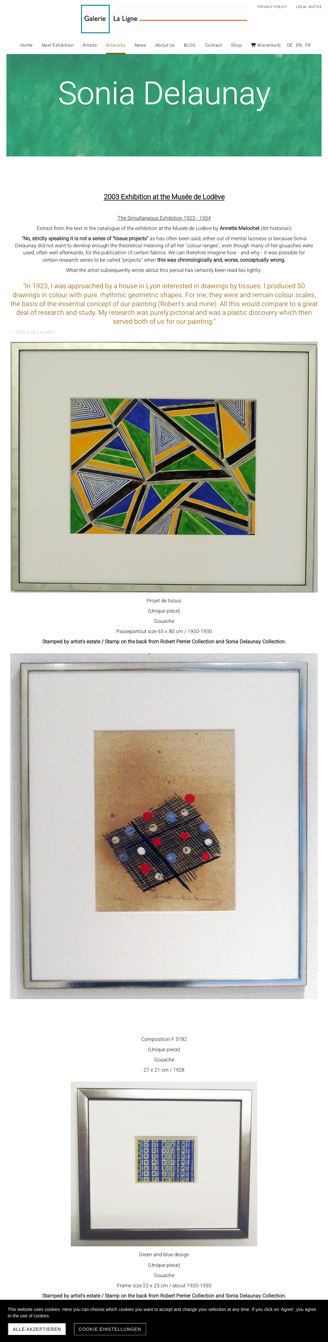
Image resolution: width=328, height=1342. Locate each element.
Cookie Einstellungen (110, 1329)
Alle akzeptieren (37, 1329)
